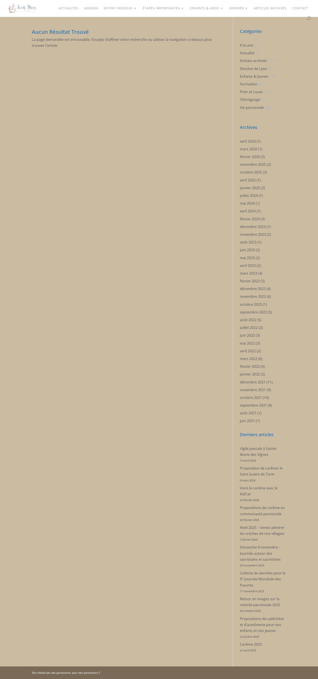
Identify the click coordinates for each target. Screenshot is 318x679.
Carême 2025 (251, 644)
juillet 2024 (249, 195)
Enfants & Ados (204, 8)
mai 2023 (247, 257)
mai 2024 (247, 203)
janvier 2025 (250, 187)
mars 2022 (248, 358)
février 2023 (250, 281)
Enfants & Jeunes (254, 76)
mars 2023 (248, 273)
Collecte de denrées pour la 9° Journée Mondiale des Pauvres (263, 579)
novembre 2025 (253, 164)
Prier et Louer (251, 91)
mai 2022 (247, 343)
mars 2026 (248, 149)
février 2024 (250, 219)
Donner (236, 8)
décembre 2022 (253, 288)
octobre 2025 (251, 172)
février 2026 (250, 156)
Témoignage (250, 99)
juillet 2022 (249, 327)
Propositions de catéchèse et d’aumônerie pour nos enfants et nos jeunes (262, 624)
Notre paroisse (118, 8)
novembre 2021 (253, 389)
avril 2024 (248, 211)
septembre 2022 (253, 312)
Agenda (91, 8)
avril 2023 (248, 265)
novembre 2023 (253, 234)
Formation (248, 84)
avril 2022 (248, 351)
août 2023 (248, 242)
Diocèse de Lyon (253, 68)
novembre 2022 (253, 296)
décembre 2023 (253, 226)
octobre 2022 (251, 304)
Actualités (68, 8)
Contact (300, 8)
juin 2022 (247, 335)
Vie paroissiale (252, 107)
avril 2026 (248, 141)
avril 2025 (248, 180)
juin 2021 (247, 420)
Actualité (247, 53)
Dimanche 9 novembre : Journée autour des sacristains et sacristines (260, 553)
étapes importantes (161, 8)
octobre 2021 (251, 397)
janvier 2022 (250, 374)
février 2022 (250, 366)
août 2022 (248, 319)
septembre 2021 (253, 405)
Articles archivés (270, 8)
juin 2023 (247, 249)
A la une (246, 45)
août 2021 (248, 413)
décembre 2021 (253, 382)
